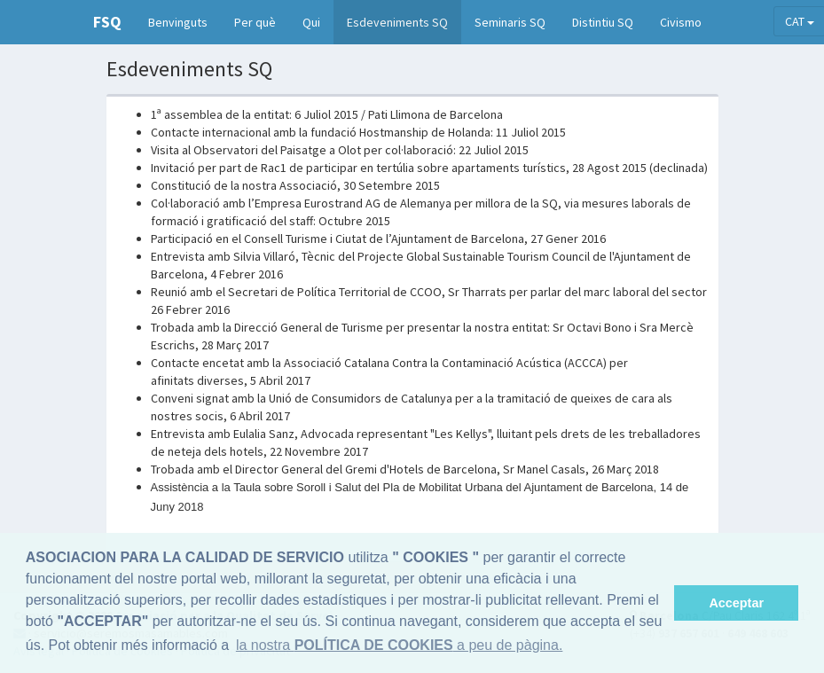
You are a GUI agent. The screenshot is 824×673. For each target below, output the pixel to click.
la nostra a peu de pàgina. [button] (399, 645)
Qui (311, 22)
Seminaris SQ (510, 22)
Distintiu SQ (602, 22)
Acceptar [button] (736, 603)
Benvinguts (178, 22)
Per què (255, 22)
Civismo (681, 22)
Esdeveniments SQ (397, 22)
